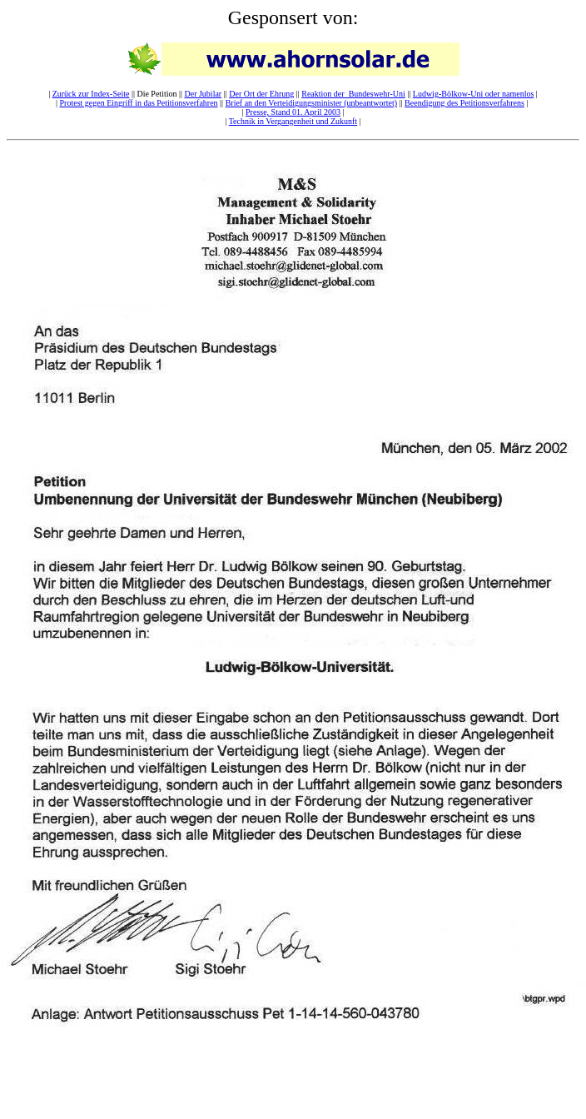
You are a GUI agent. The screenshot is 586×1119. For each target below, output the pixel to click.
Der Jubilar (202, 93)
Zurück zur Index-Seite (91, 93)
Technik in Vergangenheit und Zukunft (293, 121)
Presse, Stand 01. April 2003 (293, 112)
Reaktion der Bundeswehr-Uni (353, 93)
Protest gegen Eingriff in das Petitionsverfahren (139, 102)
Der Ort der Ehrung (261, 93)
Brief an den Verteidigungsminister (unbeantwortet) (311, 102)
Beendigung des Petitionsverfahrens (464, 102)
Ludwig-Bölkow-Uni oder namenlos (473, 93)
